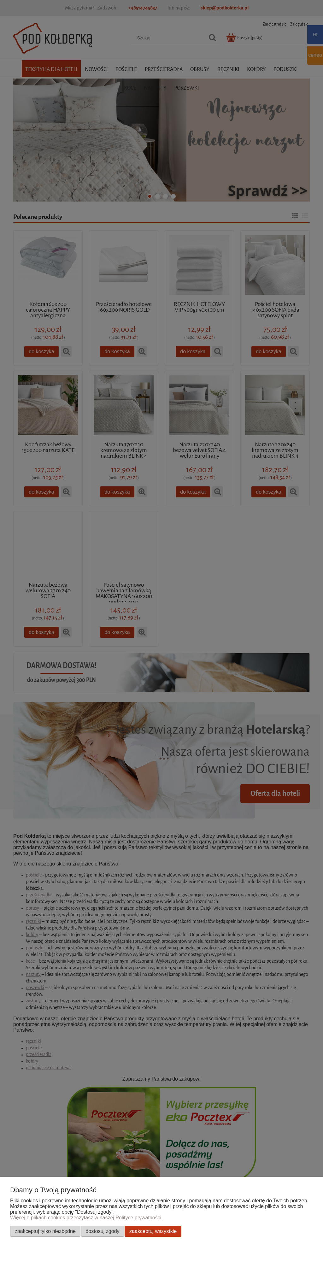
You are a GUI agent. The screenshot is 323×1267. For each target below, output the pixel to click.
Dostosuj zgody (102, 1231)
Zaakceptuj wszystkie (153, 1231)
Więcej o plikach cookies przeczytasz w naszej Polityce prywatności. (86, 1217)
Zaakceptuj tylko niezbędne (45, 1231)
